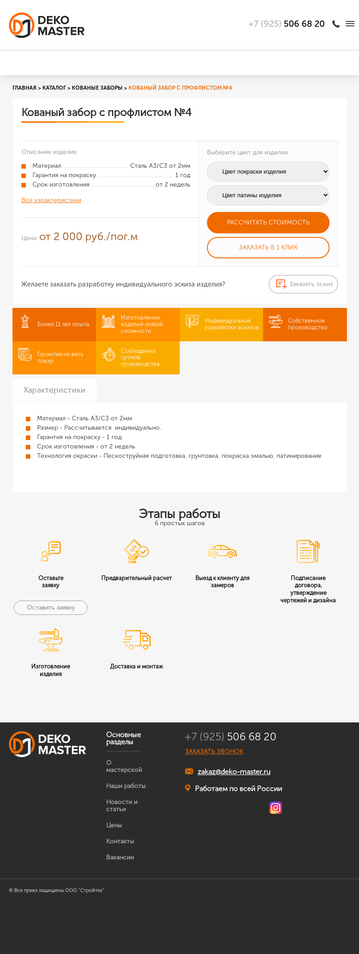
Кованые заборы (97, 88)
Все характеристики (51, 200)
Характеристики (55, 390)
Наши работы (125, 786)
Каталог (54, 88)
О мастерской (124, 766)
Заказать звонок (337, 24)
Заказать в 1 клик (268, 247)
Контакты (120, 841)
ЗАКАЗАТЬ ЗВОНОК (214, 752)
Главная (24, 88)
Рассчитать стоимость (268, 222)
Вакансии (120, 857)
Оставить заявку (51, 607)
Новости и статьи (121, 805)
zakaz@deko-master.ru (227, 772)
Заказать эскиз (311, 284)
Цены (114, 825)
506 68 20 (230, 736)
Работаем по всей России (233, 788)
